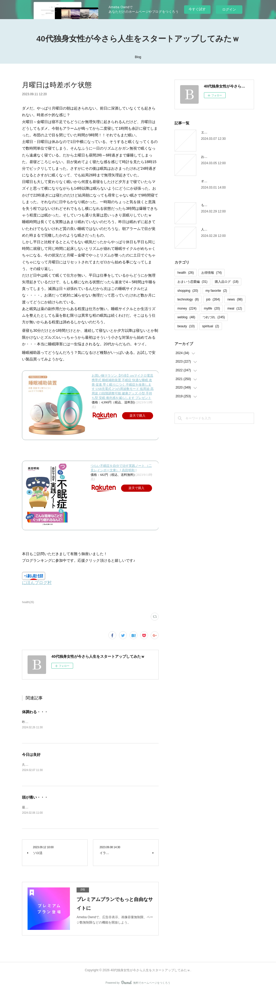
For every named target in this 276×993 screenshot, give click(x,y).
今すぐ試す (197, 9)
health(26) (28, 602)
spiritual (210, 326)
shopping (187, 291)
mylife (212, 308)
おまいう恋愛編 (192, 282)
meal (234, 308)
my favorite (216, 291)
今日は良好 (31, 755)
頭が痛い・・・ (35, 798)
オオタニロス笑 (212, 181)
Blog (138, 57)
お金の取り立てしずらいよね (221, 157)
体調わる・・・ (35, 712)
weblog (186, 317)
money (187, 308)
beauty (186, 326)
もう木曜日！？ (212, 205)
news (234, 299)
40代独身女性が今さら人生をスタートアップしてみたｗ (137, 38)
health (185, 273)
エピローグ (209, 132)
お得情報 (211, 273)
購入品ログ (226, 282)
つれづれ (214, 317)
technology (188, 299)
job (213, 299)
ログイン (229, 9)
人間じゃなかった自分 (217, 229)
